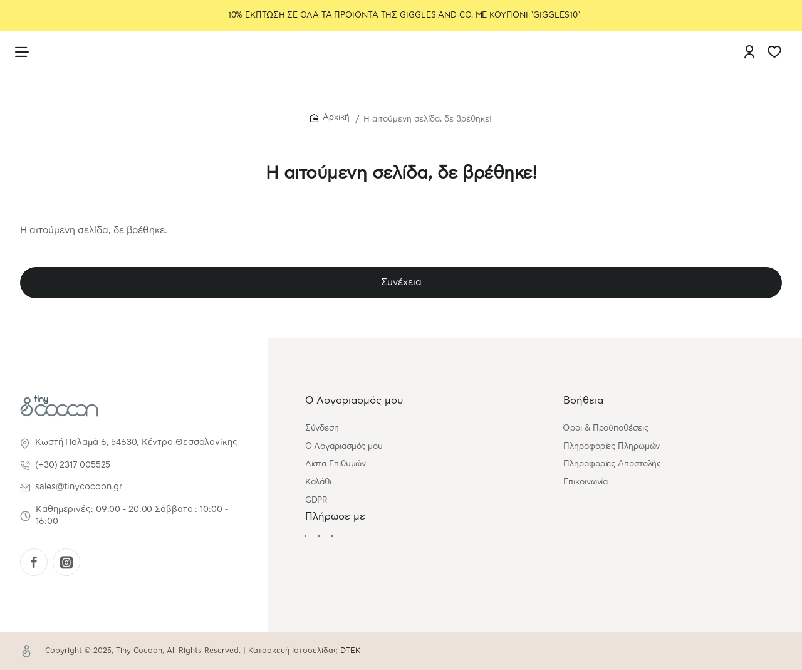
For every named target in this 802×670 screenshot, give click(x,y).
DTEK (350, 650)
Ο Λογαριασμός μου (354, 400)
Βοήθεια (583, 400)
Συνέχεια (401, 284)
